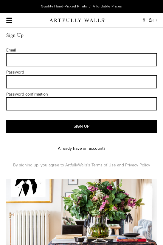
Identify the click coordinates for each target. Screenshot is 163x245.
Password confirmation (27, 94)
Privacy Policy (137, 165)
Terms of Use (103, 165)
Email (11, 50)
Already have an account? (81, 148)
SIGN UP (81, 126)
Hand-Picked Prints (70, 6)
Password (15, 72)
